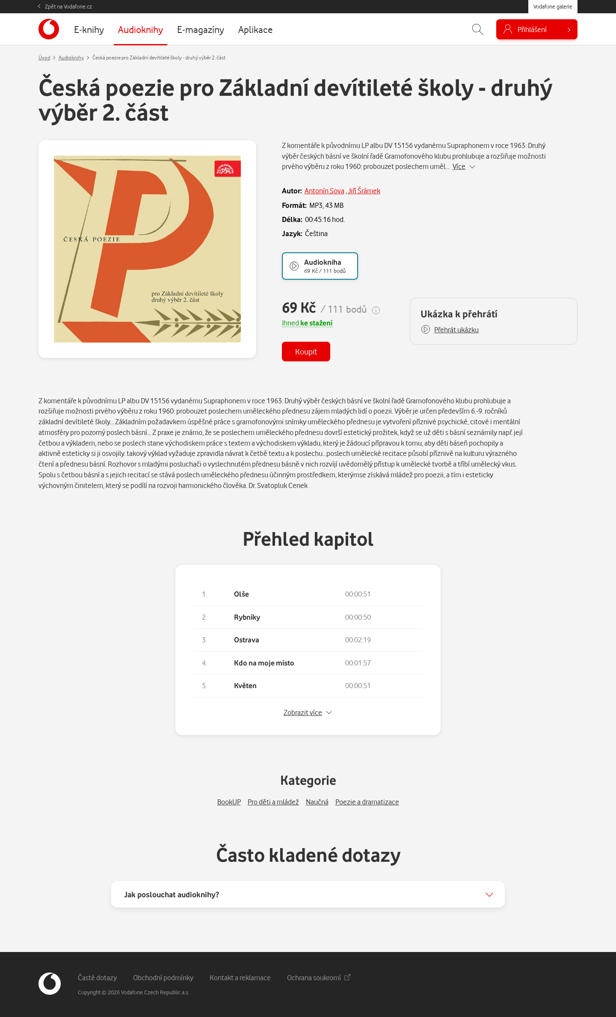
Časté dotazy (97, 977)
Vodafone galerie (552, 6)
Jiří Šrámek (364, 190)
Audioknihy (71, 57)
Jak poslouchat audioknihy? (171, 894)
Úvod (44, 57)
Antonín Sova (324, 190)
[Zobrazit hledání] (478, 29)
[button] (450, 329)
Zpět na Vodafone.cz (68, 6)
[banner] (48, 29)
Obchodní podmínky (163, 977)
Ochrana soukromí (318, 977)
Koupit (306, 351)
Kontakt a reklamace (240, 977)
